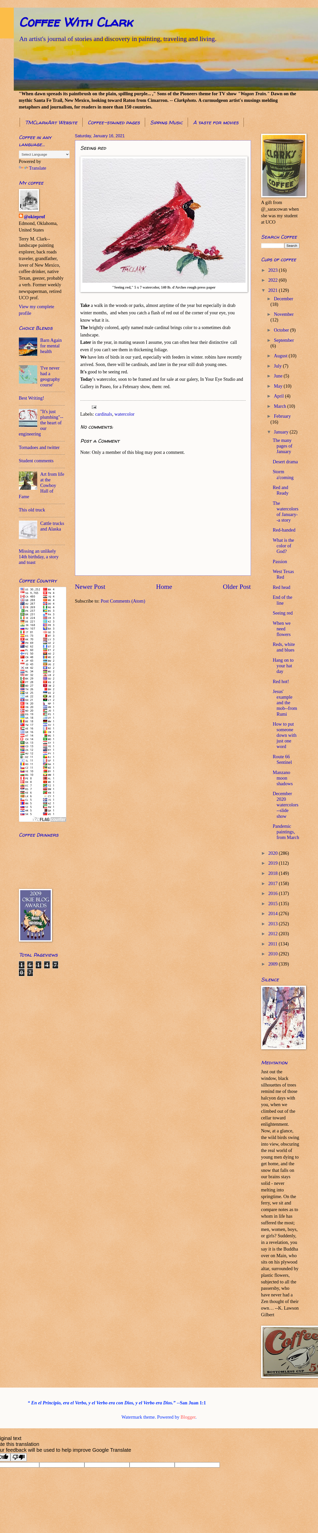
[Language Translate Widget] (44, 154)
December (283, 298)
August (281, 355)
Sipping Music (166, 122)
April (279, 396)
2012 (273, 933)
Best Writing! (31, 398)
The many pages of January (282, 446)
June (279, 375)
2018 (273, 873)
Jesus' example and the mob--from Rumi (285, 702)
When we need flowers (281, 629)
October (282, 330)
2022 (273, 280)
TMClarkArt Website (51, 122)
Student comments (36, 460)
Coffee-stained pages (114, 122)
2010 (273, 953)
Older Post (237, 586)
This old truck (32, 509)
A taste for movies (215, 122)
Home (164, 586)
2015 (273, 903)
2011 (273, 943)
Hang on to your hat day (283, 666)
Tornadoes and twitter (39, 447)
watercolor (125, 414)
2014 (273, 913)
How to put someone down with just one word (284, 735)
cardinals (103, 414)
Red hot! (281, 681)
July (278, 366)
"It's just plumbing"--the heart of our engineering (41, 423)
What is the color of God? (283, 546)
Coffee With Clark (75, 22)
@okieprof (34, 216)
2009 (273, 964)
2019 (273, 863)
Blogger (188, 1417)
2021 (273, 290)
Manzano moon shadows (282, 778)
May (279, 386)
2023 (273, 270)
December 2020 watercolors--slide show (285, 805)
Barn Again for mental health (51, 346)
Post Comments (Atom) (123, 601)
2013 (273, 923)
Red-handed (284, 530)
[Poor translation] (18, 1457)
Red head (281, 587)
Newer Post (90, 586)
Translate (32, 168)
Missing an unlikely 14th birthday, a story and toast (39, 557)
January (282, 432)
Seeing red (282, 613)
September (284, 340)
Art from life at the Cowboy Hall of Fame (41, 485)
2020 (273, 853)
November (284, 314)
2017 (273, 883)
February (282, 416)
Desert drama (285, 461)
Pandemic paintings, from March (286, 832)
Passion (280, 561)
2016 (273, 893)
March (280, 406)
